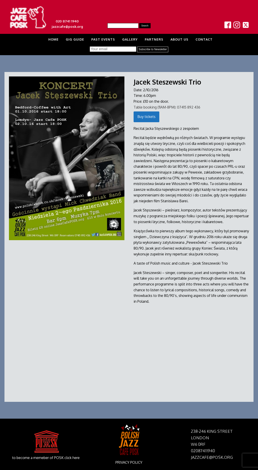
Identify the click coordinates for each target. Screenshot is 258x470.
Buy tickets (146, 116)
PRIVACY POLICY (128, 462)
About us (179, 39)
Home (53, 39)
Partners (154, 39)
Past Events (103, 39)
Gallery (130, 39)
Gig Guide (75, 39)
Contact (204, 39)
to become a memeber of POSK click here (46, 457)
